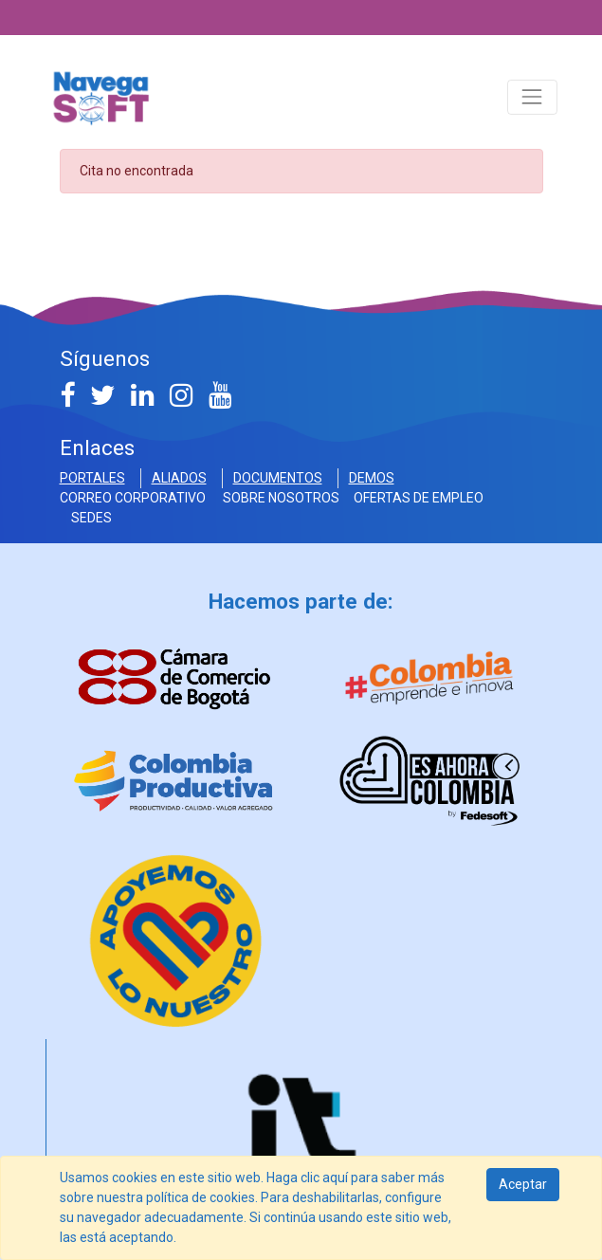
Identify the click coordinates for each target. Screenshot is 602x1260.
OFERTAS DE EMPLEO (418, 497)
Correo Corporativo (135, 497)
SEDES (91, 517)
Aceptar (523, 1184)
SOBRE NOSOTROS (282, 497)
